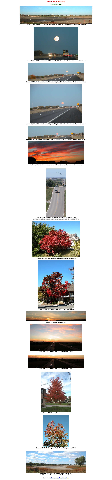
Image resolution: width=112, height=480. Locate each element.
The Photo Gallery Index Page (59, 478)
